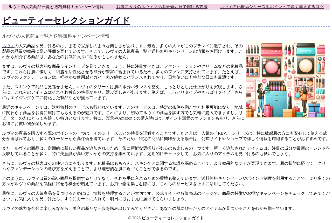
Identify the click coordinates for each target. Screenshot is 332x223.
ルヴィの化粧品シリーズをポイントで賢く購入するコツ (272, 6)
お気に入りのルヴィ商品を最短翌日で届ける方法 (162, 6)
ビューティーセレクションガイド (66, 20)
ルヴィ (8, 46)
